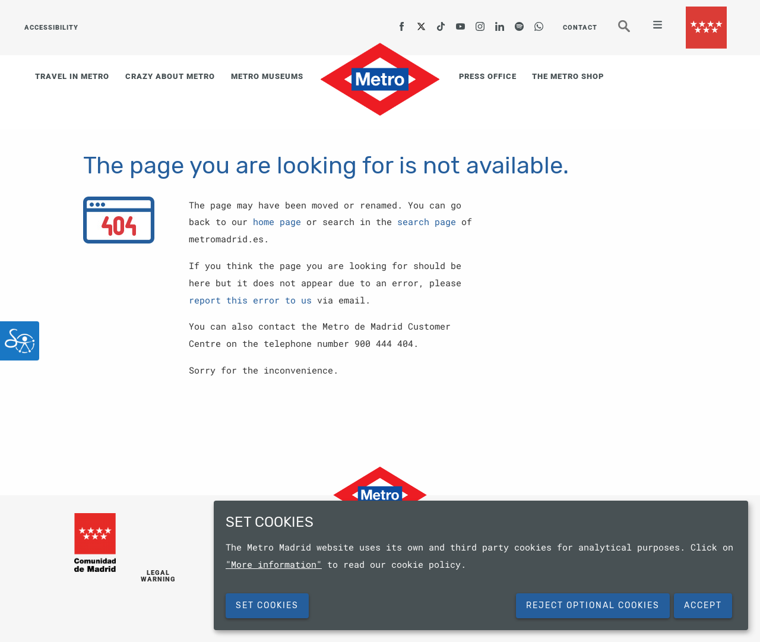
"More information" (274, 564)
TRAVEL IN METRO (72, 76)
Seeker (632, 31)
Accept (703, 605)
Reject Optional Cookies (593, 605)
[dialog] (481, 565)
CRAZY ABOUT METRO (170, 76)
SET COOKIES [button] (267, 605)
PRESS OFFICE (488, 76)
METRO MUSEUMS (267, 76)
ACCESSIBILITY (51, 27)
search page (426, 221)
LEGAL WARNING (158, 577)
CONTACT (580, 27)
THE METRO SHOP (568, 76)
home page (277, 221)
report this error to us (250, 300)
